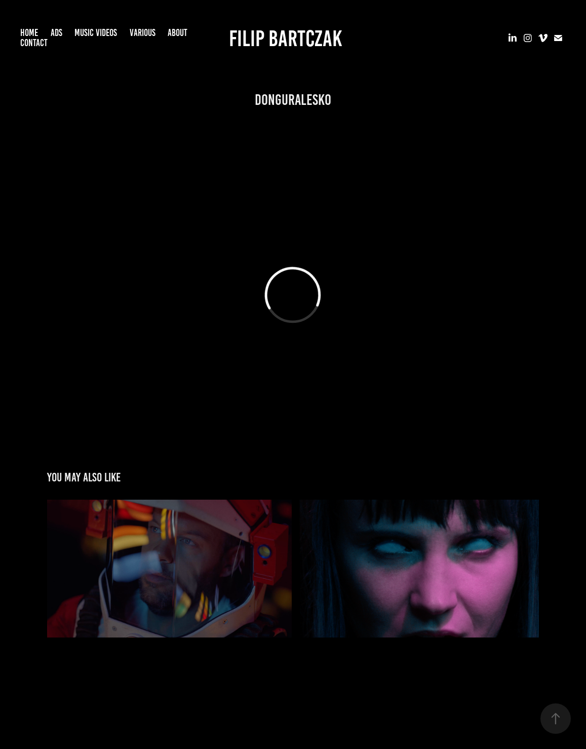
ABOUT (177, 32)
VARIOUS (142, 32)
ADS (56, 32)
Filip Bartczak (285, 38)
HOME (29, 32)
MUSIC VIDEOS (95, 32)
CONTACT (34, 43)
